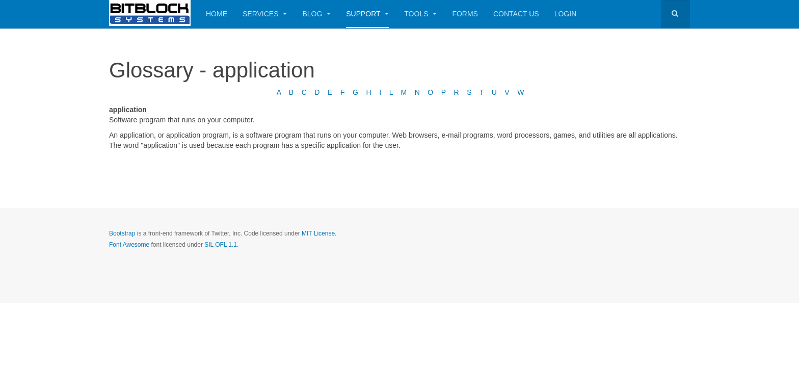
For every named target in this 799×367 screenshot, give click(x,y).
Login (565, 14)
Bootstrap (122, 233)
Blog (316, 14)
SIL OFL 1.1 (220, 244)
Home (216, 14)
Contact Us (516, 14)
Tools (420, 14)
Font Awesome (129, 244)
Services (265, 14)
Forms (465, 14)
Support (367, 14)
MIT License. (319, 233)
